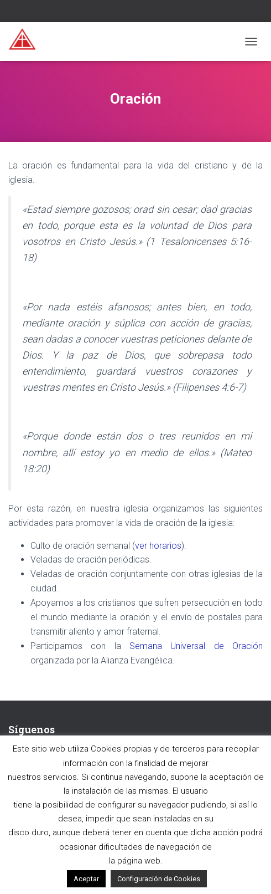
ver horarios (158, 545)
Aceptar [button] (86, 879)
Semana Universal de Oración (196, 646)
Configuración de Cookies (158, 879)
